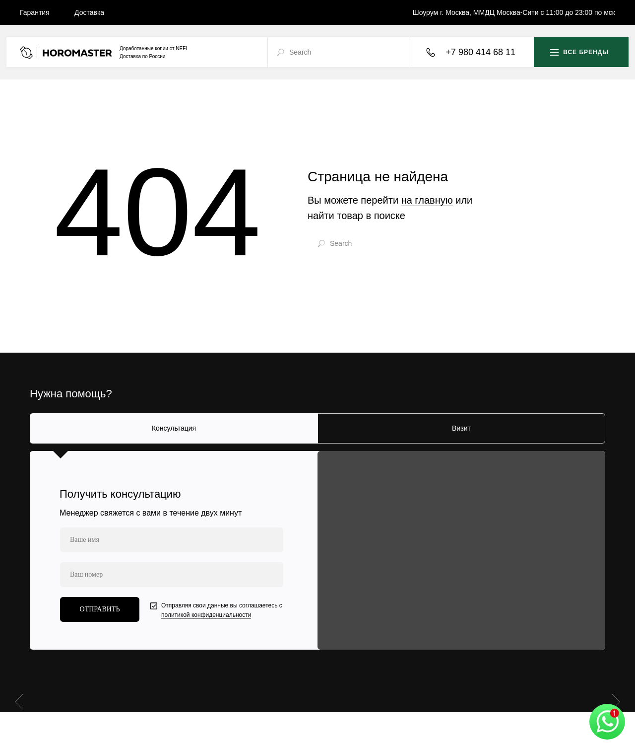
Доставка (89, 12)
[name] (171, 539)
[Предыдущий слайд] (19, 701)
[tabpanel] (317, 550)
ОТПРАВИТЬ (100, 609)
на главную (427, 200)
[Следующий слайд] (616, 701)
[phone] (171, 574)
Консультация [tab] (174, 428)
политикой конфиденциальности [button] (206, 614)
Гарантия (35, 12)
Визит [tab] (461, 428)
